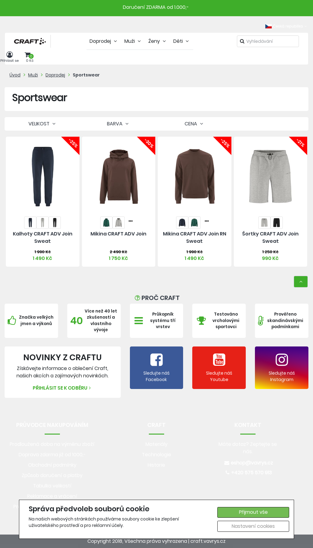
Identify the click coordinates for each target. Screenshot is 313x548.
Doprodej (55, 75)
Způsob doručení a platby (52, 475)
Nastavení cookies (253, 526)
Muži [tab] (133, 41)
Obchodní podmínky (52, 464)
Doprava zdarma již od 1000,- (52, 454)
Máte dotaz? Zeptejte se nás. (248, 448)
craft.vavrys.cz (208, 541)
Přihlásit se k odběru (62, 387)
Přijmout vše (253, 512)
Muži (33, 75)
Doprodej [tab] (104, 41)
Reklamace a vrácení (52, 496)
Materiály (156, 444)
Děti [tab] (181, 41)
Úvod (14, 75)
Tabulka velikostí (52, 485)
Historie (156, 464)
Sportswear (86, 75)
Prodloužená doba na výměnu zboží (52, 444)
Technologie (156, 454)
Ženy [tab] (157, 41)
